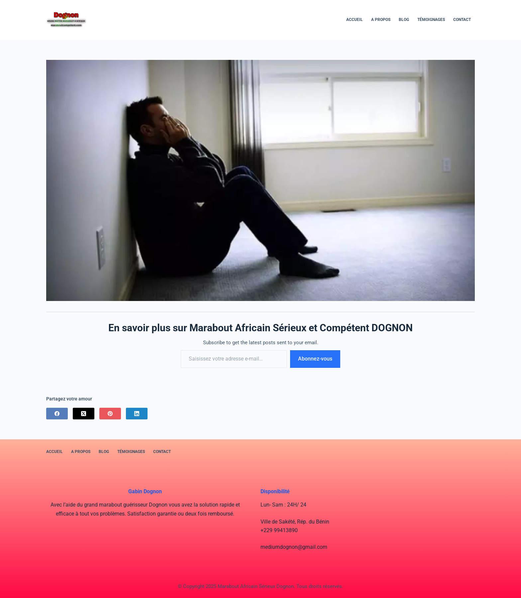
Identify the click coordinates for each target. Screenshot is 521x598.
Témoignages (431, 19)
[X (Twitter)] (83, 413)
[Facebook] (57, 413)
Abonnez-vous (315, 359)
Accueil (354, 19)
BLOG (404, 19)
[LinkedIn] (137, 413)
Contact (462, 19)
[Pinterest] (110, 413)
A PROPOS (380, 19)
